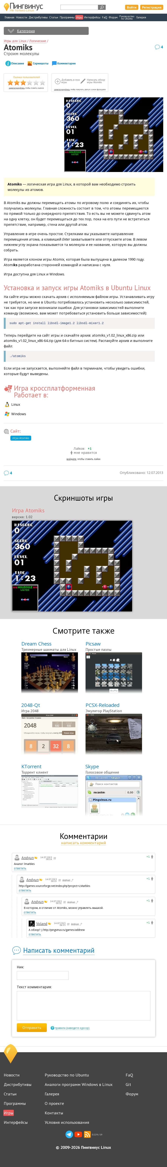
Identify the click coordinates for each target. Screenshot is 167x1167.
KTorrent (31, 766)
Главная (9, 17)
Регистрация (151, 7)
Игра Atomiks (20, 438)
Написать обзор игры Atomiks (96, 81)
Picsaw (93, 643)
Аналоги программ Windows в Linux (78, 1084)
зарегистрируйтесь (17, 88)
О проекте (54, 1103)
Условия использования (67, 1122)
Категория (26, 30)
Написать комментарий (59, 950)
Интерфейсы (92, 17)
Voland (41, 923)
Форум (113, 17)
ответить (20, 868)
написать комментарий (83, 842)
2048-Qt (30, 705)
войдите (71, 459)
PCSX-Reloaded (102, 705)
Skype (92, 766)
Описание (17, 63)
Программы (67, 17)
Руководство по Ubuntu (67, 1075)
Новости (21, 17)
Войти (131, 7)
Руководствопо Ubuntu (126, 17)
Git (128, 1084)
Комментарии (66, 63)
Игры (79, 17)
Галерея (141, 17)
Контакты (54, 1112)
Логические (37, 41)
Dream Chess (36, 643)
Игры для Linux (15, 41)
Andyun (28, 857)
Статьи (53, 17)
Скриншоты (40, 63)
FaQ (104, 17)
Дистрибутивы (38, 17)
